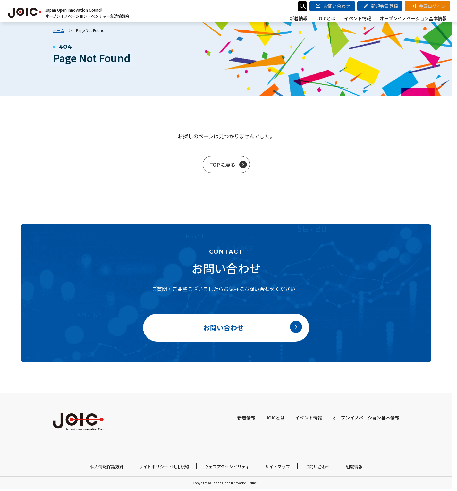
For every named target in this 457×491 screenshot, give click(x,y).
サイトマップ (277, 468)
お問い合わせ (317, 468)
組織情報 (354, 468)
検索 (303, 7)
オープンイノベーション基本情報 (413, 18)
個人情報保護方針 (106, 468)
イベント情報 (359, 18)
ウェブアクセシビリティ (227, 468)
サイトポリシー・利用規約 (164, 468)
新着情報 (302, 18)
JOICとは (328, 18)
